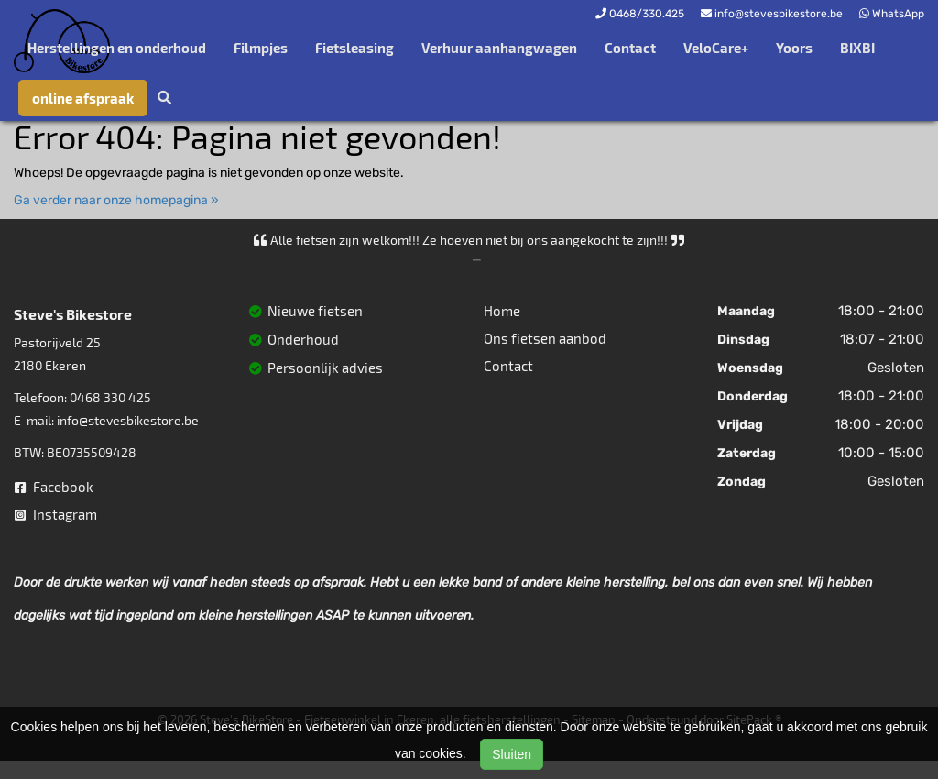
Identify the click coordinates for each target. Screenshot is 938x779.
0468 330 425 (110, 397)
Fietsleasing (354, 47)
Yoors (794, 47)
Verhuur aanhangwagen (499, 47)
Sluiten (511, 754)
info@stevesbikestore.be (128, 420)
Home (502, 310)
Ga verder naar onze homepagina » (116, 200)
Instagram (56, 514)
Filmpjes (261, 47)
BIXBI (857, 47)
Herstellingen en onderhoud (116, 47)
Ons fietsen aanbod (545, 338)
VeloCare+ (715, 47)
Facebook (54, 486)
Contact (630, 47)
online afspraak (83, 98)
